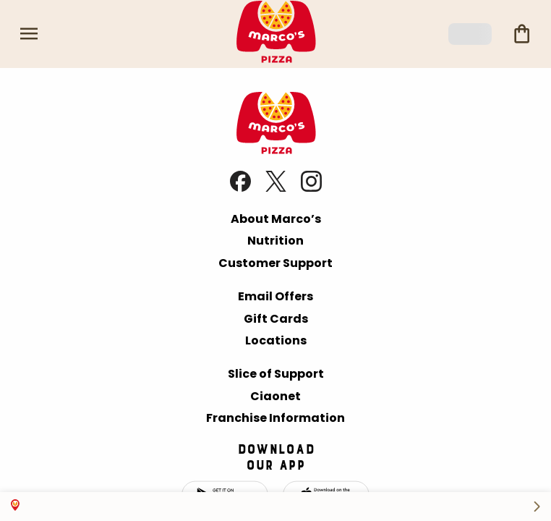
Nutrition (275, 240)
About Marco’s (276, 219)
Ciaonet (275, 396)
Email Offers (275, 296)
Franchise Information (275, 418)
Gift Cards (276, 318)
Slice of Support (276, 373)
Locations (276, 340)
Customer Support (275, 263)
